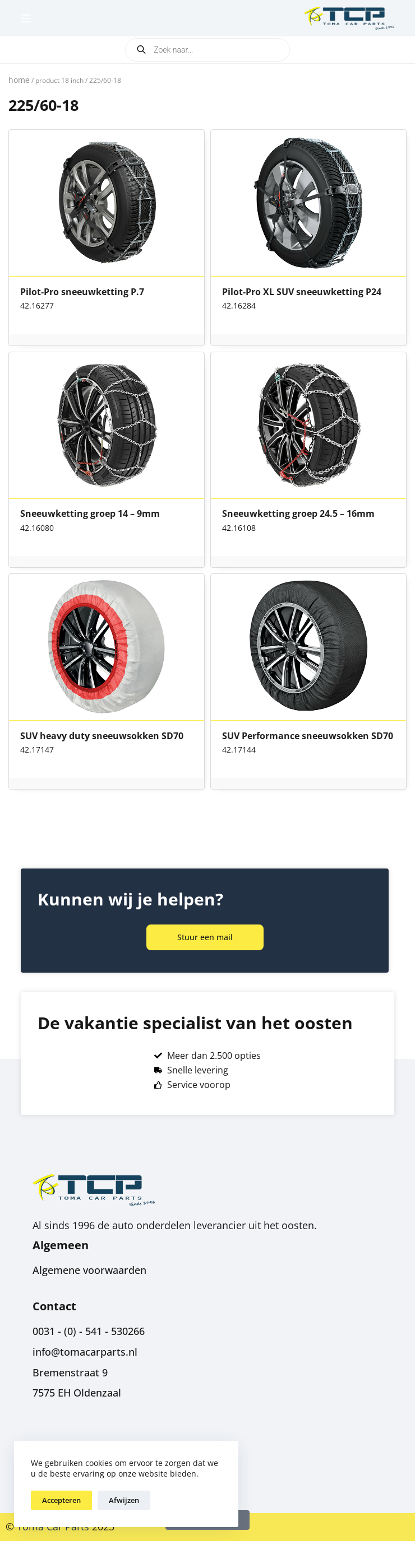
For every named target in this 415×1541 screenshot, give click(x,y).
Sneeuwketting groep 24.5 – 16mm (298, 514)
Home (19, 79)
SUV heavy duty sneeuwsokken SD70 (101, 736)
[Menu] (26, 18)
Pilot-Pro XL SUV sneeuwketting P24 (301, 292)
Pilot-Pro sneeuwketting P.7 (82, 292)
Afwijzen (124, 1500)
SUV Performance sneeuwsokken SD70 (307, 736)
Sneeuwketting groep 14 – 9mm (90, 514)
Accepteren (61, 1500)
